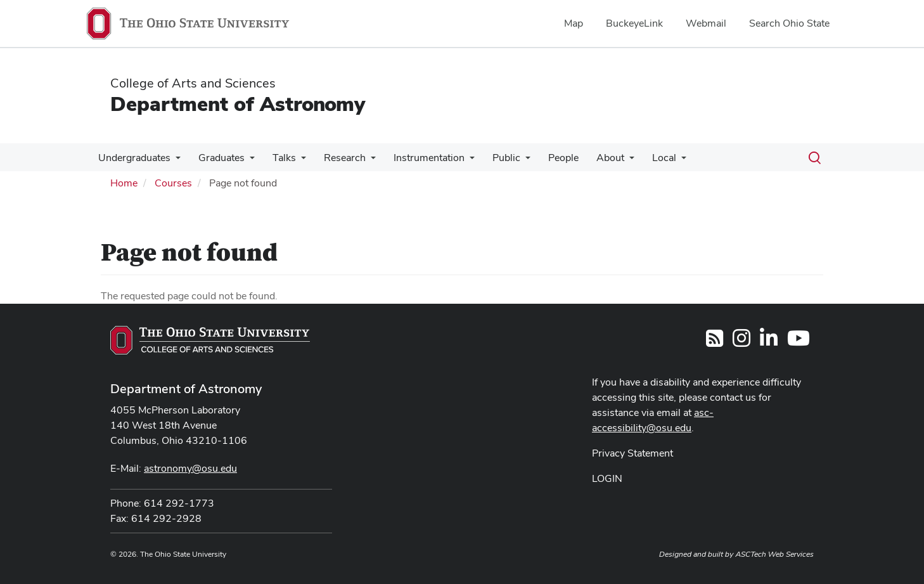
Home (124, 183)
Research (336, 157)
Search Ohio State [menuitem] (789, 23)
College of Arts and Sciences (193, 83)
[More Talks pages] (295, 161)
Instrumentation (417, 157)
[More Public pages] (511, 161)
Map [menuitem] (573, 23)
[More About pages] (610, 161)
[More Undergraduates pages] (174, 161)
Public (492, 157)
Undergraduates (133, 157)
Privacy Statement (632, 453)
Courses (173, 183)
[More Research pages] (362, 161)
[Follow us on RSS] (714, 342)
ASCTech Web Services (774, 554)
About (591, 157)
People (547, 157)
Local (643, 157)
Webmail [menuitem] (706, 23)
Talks (278, 157)
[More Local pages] (660, 161)
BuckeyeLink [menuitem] (634, 23)
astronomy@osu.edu (190, 468)
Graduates (218, 157)
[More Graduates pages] (246, 161)
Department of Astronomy (237, 104)
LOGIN (607, 478)
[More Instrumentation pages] (458, 161)
